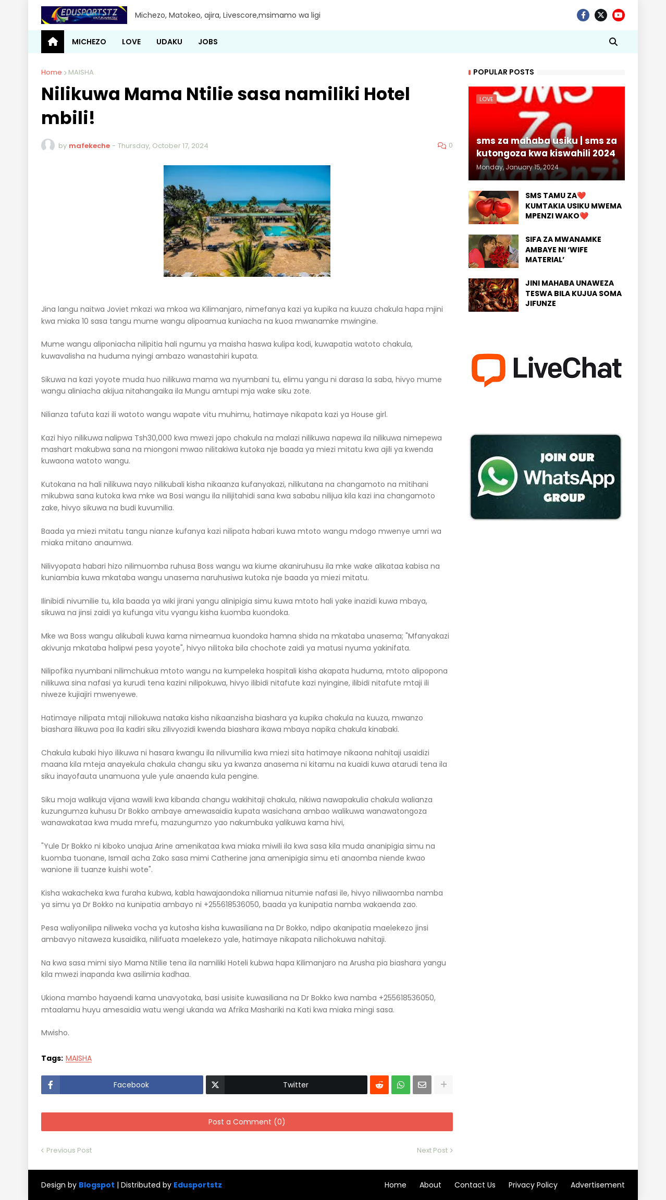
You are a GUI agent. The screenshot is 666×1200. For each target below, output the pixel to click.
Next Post (432, 1150)
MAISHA (81, 72)
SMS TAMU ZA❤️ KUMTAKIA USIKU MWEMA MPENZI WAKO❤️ (573, 206)
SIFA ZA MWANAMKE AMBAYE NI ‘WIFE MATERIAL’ (563, 250)
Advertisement (598, 1185)
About (430, 1185)
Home (51, 72)
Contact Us (475, 1185)
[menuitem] (52, 41)
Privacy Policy (533, 1185)
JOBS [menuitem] (208, 41)
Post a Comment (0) (247, 1122)
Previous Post (69, 1150)
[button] (613, 41)
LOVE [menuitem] (131, 41)
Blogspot (97, 1185)
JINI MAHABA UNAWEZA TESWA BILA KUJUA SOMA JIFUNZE (573, 293)
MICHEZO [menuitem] (89, 41)
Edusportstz (198, 1185)
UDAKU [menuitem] (169, 41)
